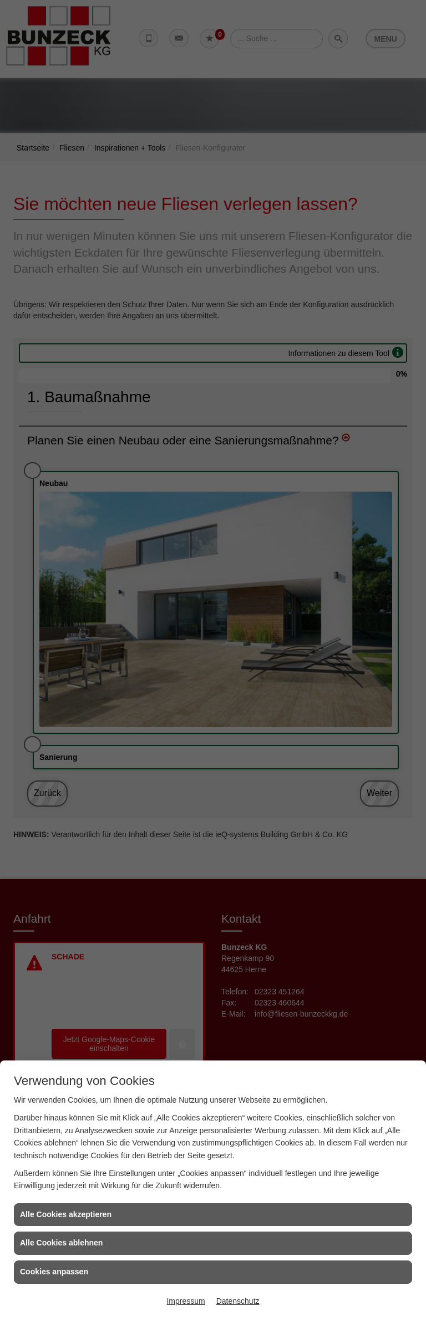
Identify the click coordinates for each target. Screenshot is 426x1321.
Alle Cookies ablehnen (61, 1242)
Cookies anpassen (54, 1271)
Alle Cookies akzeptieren (65, 1214)
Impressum (185, 1301)
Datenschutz (238, 1301)
